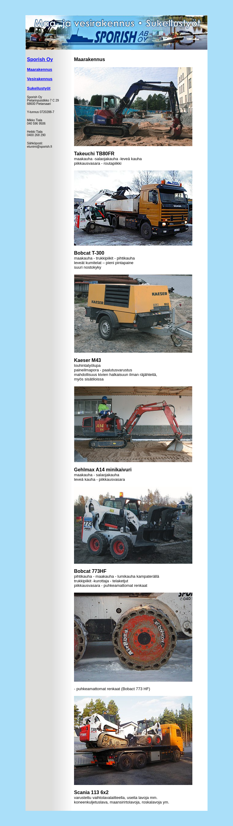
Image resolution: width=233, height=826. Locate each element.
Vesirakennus (39, 79)
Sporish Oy (40, 59)
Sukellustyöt (38, 88)
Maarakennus (39, 69)
